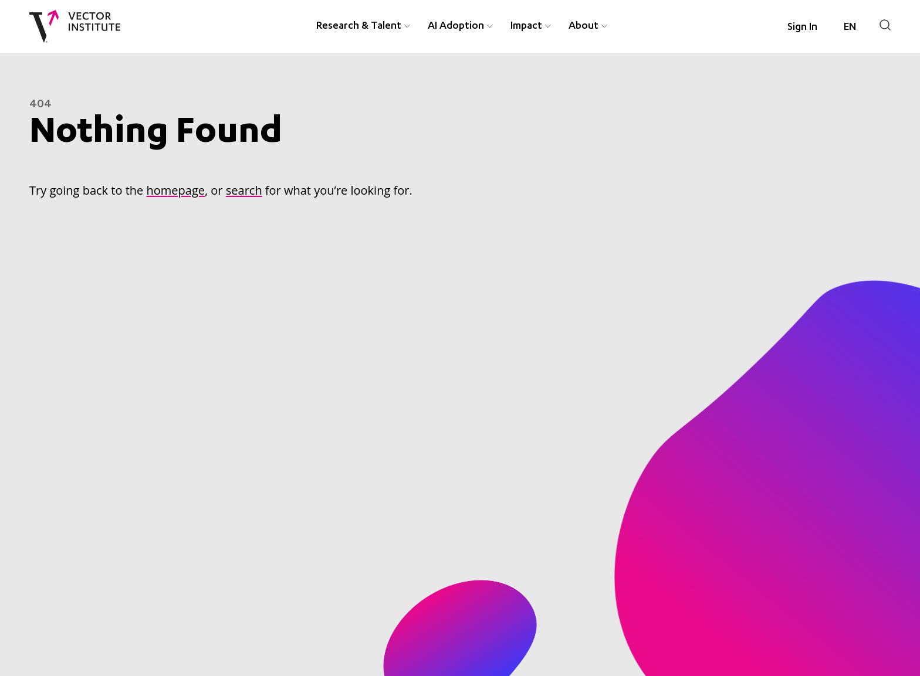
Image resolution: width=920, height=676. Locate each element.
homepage (175, 190)
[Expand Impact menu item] (548, 27)
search (244, 190)
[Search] (885, 24)
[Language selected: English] (850, 27)
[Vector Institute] (74, 26)
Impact (526, 26)
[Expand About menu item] (604, 27)
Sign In (802, 27)
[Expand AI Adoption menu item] (490, 27)
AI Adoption (456, 26)
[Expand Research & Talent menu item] (407, 27)
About (583, 26)
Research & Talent (358, 26)
